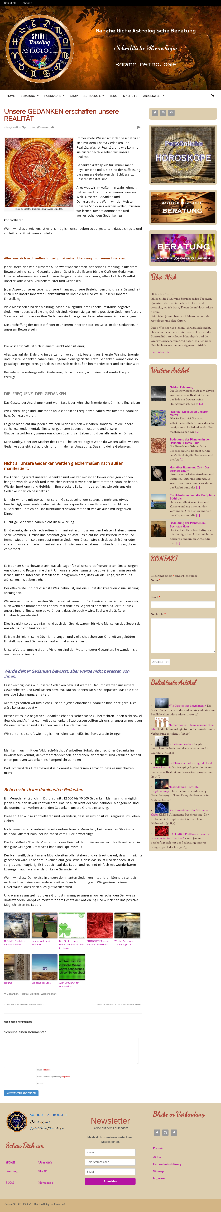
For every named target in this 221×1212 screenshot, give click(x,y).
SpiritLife (28, 127)
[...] (201, 404)
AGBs (157, 1157)
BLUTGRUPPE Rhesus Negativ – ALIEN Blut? (98, 942)
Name (44, 1070)
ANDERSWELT (152, 96)
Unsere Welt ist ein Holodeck (41, 942)
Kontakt (158, 1149)
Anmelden (110, 1181)
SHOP (74, 96)
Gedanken (12, 993)
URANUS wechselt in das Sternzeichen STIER (119, 1004)
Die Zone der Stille (41, 982)
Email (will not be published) (53, 1077)
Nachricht (158, 614)
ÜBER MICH (9, 3)
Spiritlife (34, 993)
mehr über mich (161, 352)
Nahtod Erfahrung (181, 387)
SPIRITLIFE (130, 96)
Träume (8, 982)
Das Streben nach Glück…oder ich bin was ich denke (71, 944)
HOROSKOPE (52, 96)
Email (155, 597)
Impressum (160, 1178)
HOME (11, 96)
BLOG (113, 96)
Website (40, 1084)
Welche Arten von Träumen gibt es (123, 942)
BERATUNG (28, 96)
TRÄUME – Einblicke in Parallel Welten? (15, 942)
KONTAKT (26, 3)
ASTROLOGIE (92, 96)
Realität (24, 993)
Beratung (11, 1172)
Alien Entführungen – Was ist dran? (70, 984)
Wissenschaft (45, 127)
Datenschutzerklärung (167, 1164)
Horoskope (46, 1183)
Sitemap (158, 1171)
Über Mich (164, 277)
